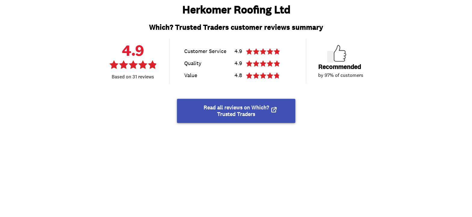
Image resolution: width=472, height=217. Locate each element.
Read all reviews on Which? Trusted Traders (236, 111)
